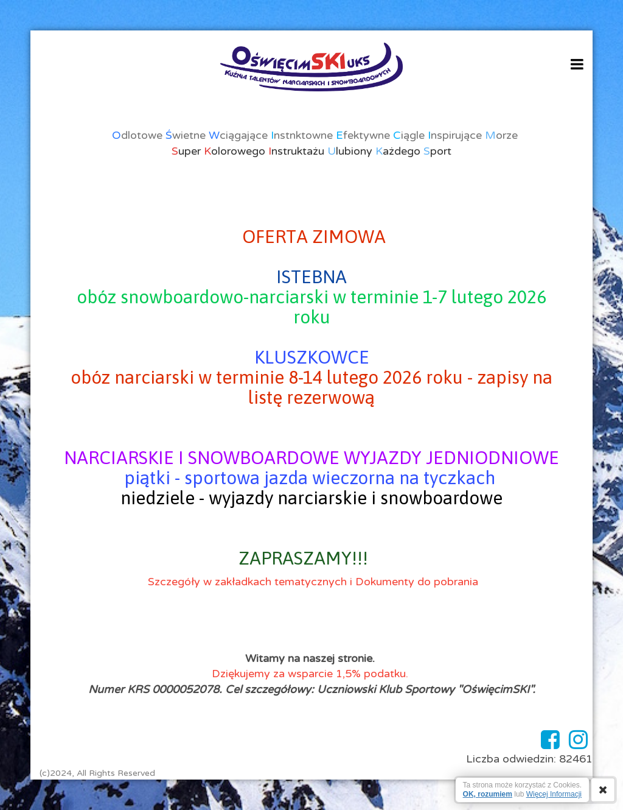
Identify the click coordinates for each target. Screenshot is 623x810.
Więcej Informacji (554, 794)
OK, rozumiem (487, 794)
